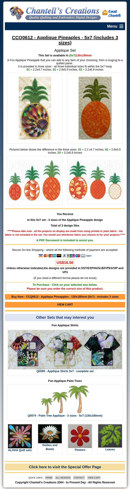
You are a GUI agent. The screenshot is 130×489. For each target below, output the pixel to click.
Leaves (110, 449)
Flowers (80, 449)
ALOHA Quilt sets (20, 450)
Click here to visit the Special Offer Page (65, 467)
